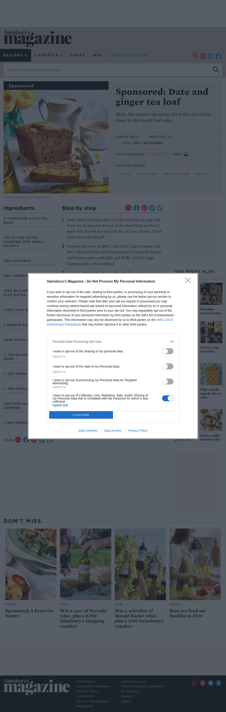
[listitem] (113, 341)
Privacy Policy (137, 430)
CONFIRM (81, 415)
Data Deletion (88, 430)
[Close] (189, 281)
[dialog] (113, 356)
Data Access (112, 430)
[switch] (167, 351)
